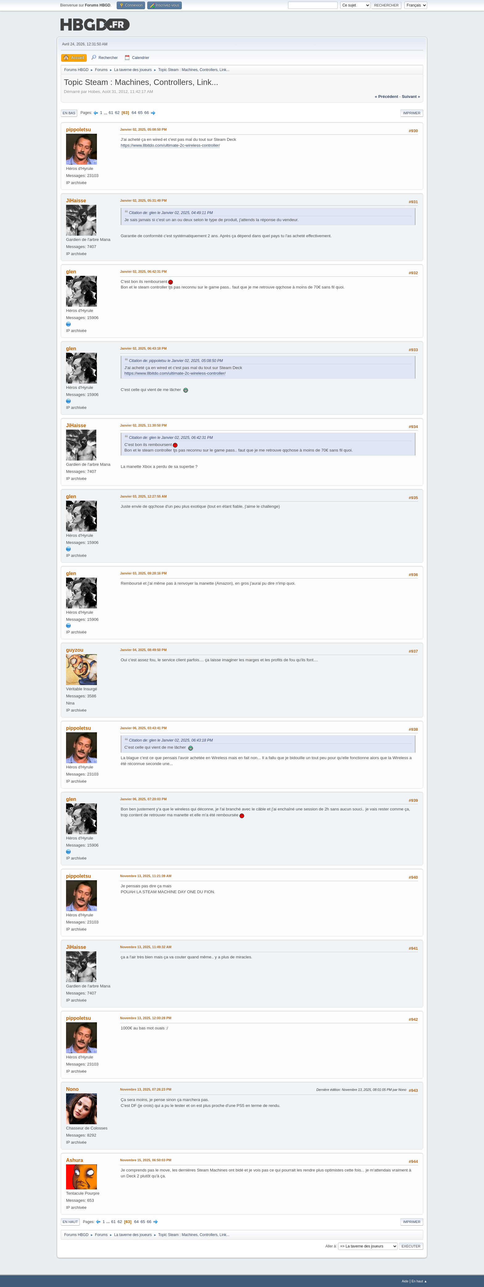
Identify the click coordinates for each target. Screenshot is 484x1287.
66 (146, 112)
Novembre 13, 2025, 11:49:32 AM (145, 946)
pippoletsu (78, 129)
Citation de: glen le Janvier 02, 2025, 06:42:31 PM (171, 437)
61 (111, 112)
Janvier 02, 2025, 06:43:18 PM (143, 348)
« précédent (386, 96)
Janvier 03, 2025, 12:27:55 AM (143, 496)
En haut (70, 1221)
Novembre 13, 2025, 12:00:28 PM (145, 1017)
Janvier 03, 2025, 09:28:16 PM (143, 572)
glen (71, 271)
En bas (69, 112)
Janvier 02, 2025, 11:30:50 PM (143, 425)
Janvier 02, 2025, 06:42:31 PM (143, 271)
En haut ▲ (419, 1280)
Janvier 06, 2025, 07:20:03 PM (143, 798)
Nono (72, 1088)
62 (117, 112)
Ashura (74, 1159)
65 (140, 112)
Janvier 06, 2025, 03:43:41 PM (143, 727)
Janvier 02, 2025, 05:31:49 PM (143, 200)
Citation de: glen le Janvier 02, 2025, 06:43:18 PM (171, 740)
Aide (405, 1280)
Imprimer (411, 112)
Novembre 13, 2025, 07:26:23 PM (145, 1089)
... (106, 112)
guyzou (74, 649)
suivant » (411, 96)
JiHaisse (76, 200)
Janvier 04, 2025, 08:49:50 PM (143, 649)
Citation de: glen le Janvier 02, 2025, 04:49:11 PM (171, 212)
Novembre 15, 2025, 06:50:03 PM (145, 1159)
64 (134, 112)
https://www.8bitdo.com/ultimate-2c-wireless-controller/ (170, 144)
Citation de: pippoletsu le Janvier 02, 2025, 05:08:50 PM (176, 360)
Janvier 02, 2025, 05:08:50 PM (143, 129)
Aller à (330, 1245)
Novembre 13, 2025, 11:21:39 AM (145, 875)
